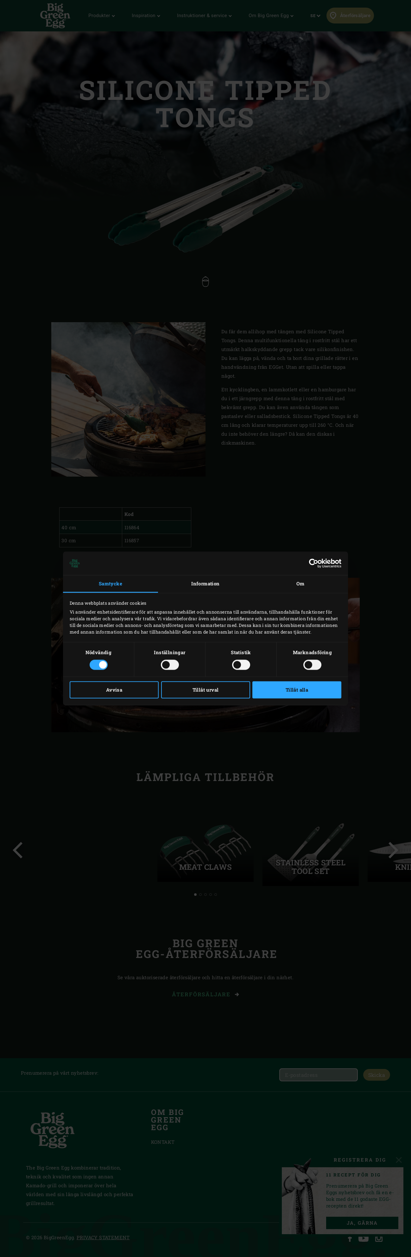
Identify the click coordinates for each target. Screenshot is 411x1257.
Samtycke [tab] (110, 583)
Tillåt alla (297, 690)
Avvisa (114, 690)
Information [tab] (205, 583)
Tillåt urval (206, 690)
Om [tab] (300, 583)
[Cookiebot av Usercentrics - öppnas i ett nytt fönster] (313, 563)
